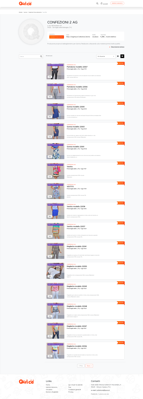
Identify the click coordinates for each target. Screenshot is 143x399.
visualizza (95, 37)
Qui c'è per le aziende (75, 385)
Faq (69, 387)
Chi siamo (49, 389)
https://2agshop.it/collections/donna (78, 37)
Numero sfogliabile (52, 392)
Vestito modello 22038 (76, 206)
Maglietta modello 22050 (77, 266)
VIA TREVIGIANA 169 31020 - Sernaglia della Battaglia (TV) (59, 26)
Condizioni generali (74, 389)
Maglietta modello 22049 (77, 286)
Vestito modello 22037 (76, 226)
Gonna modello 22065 (76, 107)
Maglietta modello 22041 (76, 246)
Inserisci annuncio (51, 387)
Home (20, 12)
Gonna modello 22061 (75, 147)
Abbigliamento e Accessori (55, 65)
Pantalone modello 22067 (77, 67)
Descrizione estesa (116, 47)
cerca (25, 12)
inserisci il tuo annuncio (35, 12)
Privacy (70, 392)
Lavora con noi (104, 394)
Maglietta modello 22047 (77, 326)
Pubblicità (94, 394)
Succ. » (89, 366)
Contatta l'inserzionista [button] (56, 37)
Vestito (70, 167)
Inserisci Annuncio (117, 3)
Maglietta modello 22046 (77, 346)
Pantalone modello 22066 (77, 87)
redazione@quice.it (103, 390)
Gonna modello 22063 (76, 127)
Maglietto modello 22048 (77, 306)
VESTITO (70, 187)
